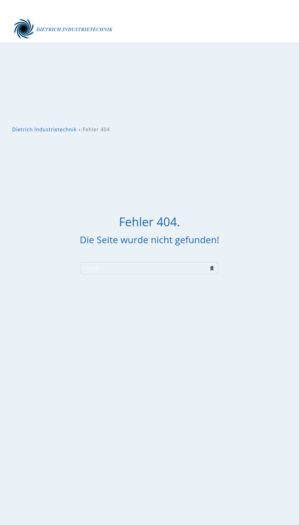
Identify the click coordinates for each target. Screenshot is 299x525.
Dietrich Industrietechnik (44, 129)
